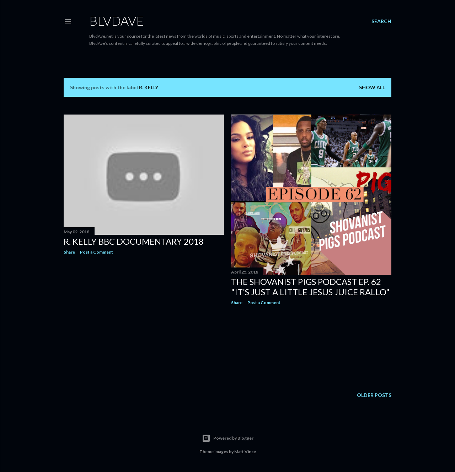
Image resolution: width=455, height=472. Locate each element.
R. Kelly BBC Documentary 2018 (134, 241)
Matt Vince (245, 451)
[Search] (381, 21)
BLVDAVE (116, 20)
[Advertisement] (144, 322)
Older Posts (374, 395)
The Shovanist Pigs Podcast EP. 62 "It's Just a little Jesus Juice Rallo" (310, 286)
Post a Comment (96, 252)
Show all (372, 87)
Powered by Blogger (227, 438)
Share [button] (69, 252)
